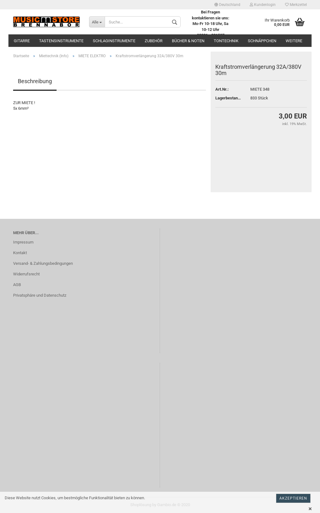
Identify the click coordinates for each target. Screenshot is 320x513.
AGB (17, 284)
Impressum (23, 242)
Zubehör (153, 40)
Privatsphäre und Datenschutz (39, 295)
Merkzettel (296, 5)
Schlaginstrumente (114, 40)
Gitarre (22, 40)
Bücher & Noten (188, 40)
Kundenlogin (263, 5)
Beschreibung (35, 81)
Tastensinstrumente (61, 40)
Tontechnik (226, 40)
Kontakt (20, 252)
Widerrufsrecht (26, 274)
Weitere (294, 40)
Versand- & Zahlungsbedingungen (43, 263)
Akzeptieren (293, 498)
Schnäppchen (262, 40)
